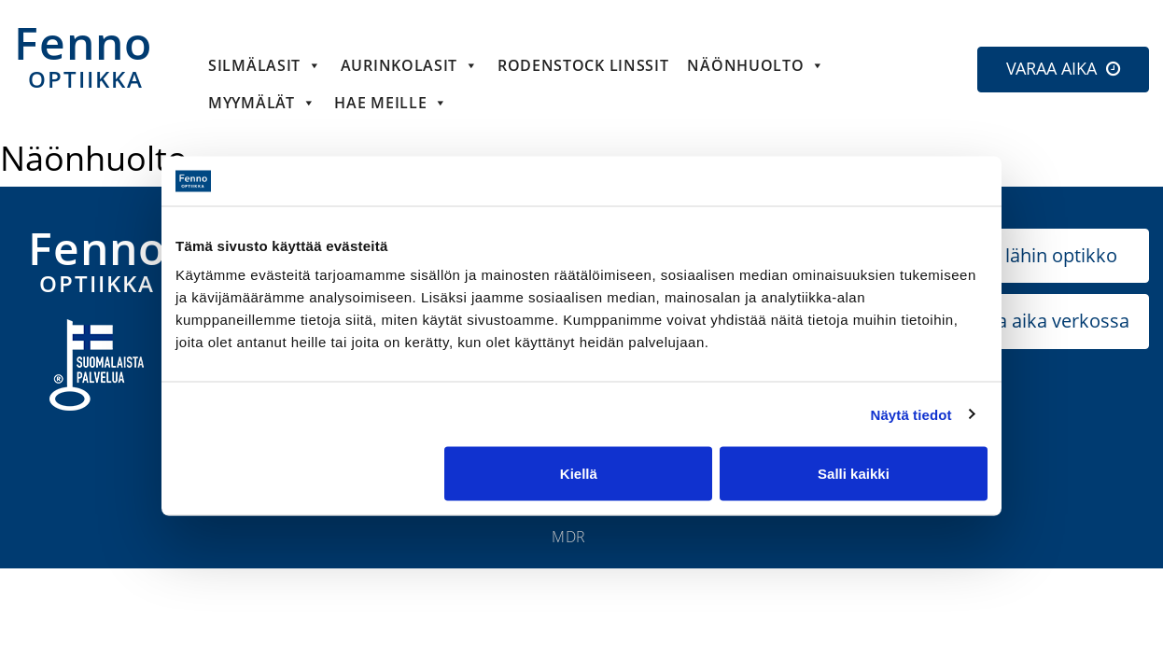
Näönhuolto (756, 65)
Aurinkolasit (410, 65)
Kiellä (578, 474)
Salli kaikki (854, 474)
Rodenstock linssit (583, 65)
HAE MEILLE (391, 102)
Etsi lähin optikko (1043, 255)
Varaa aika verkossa (1043, 320)
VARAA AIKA (1051, 68)
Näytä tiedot (911, 414)
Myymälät (261, 102)
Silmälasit (265, 65)
